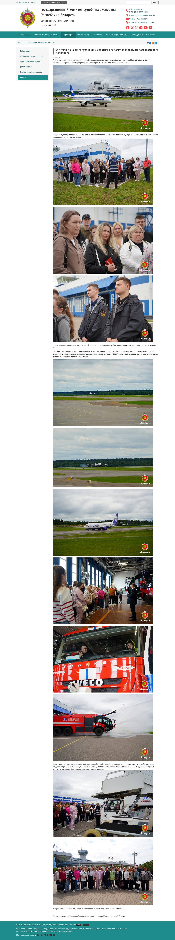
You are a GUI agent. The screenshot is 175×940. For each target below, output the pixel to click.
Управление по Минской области (41, 43)
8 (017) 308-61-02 (136, 9)
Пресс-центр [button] (84, 35)
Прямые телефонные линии (30, 72)
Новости (98, 35)
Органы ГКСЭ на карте (138, 19)
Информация (24, 51)
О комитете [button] (24, 35)
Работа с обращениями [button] (117, 35)
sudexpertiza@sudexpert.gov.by (141, 22)
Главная (21, 43)
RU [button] (33, 2)
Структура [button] (68, 35)
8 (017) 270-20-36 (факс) (139, 12)
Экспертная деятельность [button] (46, 35)
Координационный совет (143, 35)
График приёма (25, 67)
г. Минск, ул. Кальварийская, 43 (142, 15)
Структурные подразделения (31, 56)
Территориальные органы (29, 61)
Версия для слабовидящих (53, 2)
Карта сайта (24, 2)
